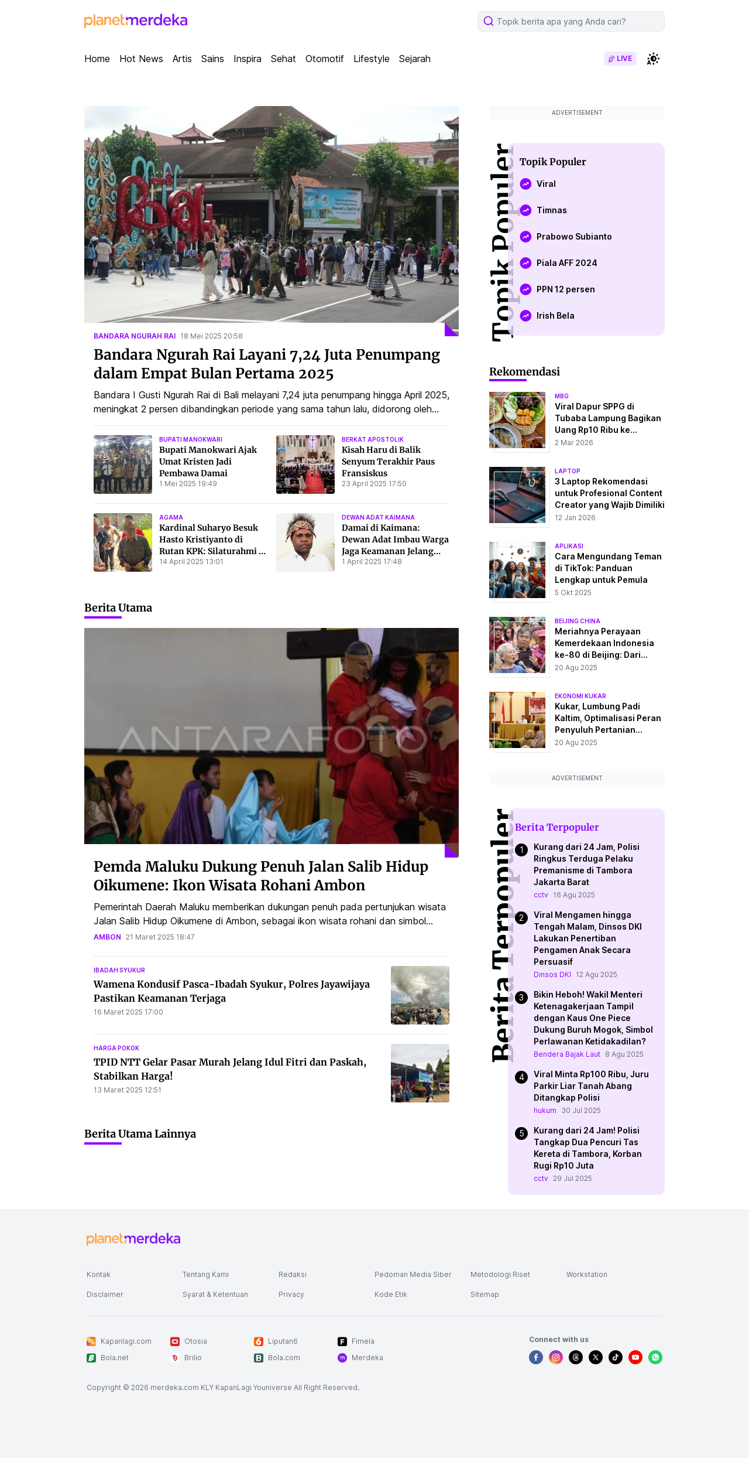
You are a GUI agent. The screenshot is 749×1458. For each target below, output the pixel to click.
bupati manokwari (190, 439)
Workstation (586, 1274)
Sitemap (484, 1294)
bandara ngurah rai (135, 336)
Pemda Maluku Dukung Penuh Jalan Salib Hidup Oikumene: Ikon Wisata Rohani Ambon (261, 876)
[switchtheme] (653, 58)
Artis (182, 58)
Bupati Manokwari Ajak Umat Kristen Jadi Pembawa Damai (208, 462)
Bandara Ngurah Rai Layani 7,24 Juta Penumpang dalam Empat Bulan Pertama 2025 (267, 364)
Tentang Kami (206, 1274)
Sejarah (415, 58)
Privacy (291, 1294)
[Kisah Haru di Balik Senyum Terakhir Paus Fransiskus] (305, 464)
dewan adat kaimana (378, 517)
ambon (107, 937)
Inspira (247, 58)
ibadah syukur (119, 970)
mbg (562, 396)
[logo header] (135, 21)
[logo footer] (133, 1239)
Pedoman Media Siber (413, 1274)
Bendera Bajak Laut (567, 1054)
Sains (212, 58)
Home (97, 58)
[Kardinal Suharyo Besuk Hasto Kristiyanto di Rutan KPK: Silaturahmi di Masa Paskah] (123, 542)
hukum (545, 1110)
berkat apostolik (373, 439)
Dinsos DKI (552, 974)
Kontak (99, 1274)
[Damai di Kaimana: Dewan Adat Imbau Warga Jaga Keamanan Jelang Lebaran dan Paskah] (305, 542)
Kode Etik (390, 1294)
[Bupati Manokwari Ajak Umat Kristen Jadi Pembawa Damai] (123, 464)
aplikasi (569, 545)
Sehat (283, 58)
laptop (567, 470)
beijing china (577, 620)
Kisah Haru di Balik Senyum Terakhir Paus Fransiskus (388, 462)
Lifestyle (371, 58)
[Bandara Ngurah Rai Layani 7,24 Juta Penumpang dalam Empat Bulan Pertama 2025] (271, 221)
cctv (541, 894)
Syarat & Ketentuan (215, 1294)
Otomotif (324, 58)
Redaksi (293, 1274)
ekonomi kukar (580, 695)
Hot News (141, 58)
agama (171, 517)
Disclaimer (105, 1294)
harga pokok (116, 1047)
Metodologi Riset (500, 1274)
